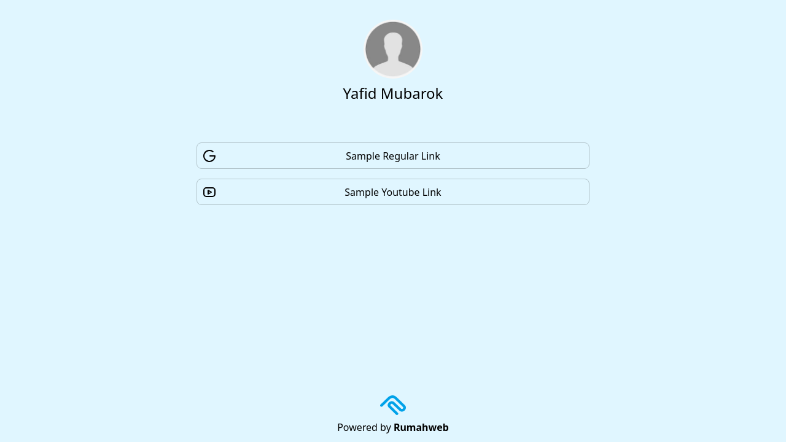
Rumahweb (421, 427)
